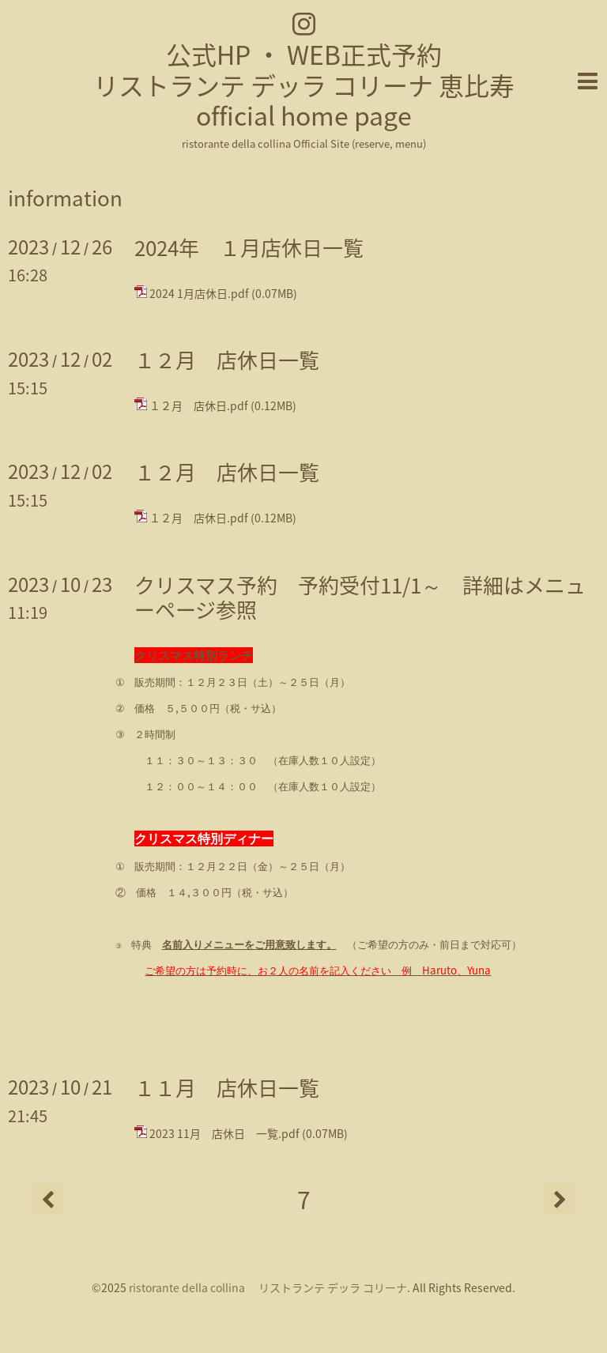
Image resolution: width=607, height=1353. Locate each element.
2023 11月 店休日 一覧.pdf (224, 1133)
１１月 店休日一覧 (226, 1087)
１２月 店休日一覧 (226, 360)
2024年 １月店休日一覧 (249, 247)
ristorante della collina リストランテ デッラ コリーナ (268, 1287)
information (65, 197)
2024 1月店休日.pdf (199, 293)
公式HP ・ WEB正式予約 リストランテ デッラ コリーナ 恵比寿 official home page (304, 85)
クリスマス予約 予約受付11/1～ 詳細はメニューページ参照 (360, 597)
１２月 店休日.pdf (198, 405)
